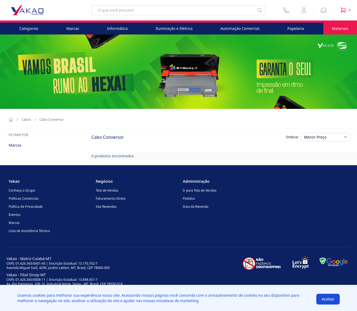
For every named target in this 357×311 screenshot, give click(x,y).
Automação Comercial (240, 28)
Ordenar (292, 137)
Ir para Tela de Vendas (200, 190)
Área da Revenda (195, 206)
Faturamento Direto (111, 198)
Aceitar (328, 299)
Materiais (340, 28)
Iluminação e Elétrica (174, 28)
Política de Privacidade (26, 206)
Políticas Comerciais (24, 198)
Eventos (14, 214)
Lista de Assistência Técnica (29, 231)
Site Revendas (106, 206)
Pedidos (189, 198)
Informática (117, 28)
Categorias (29, 28)
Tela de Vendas (107, 190)
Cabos (26, 120)
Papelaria (295, 28)
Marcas (72, 28)
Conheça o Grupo (22, 190)
